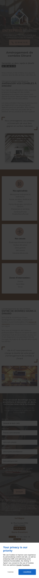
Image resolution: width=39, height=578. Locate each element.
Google (19, 565)
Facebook (25, 565)
